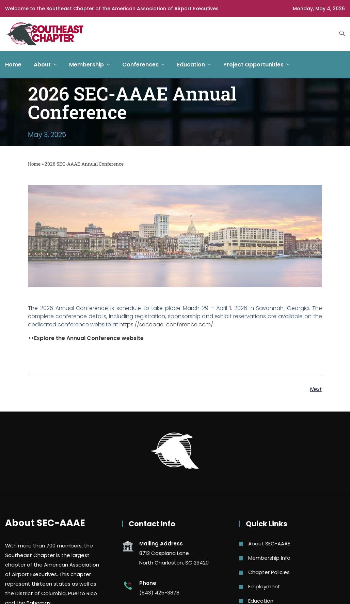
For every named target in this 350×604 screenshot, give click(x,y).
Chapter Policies (269, 572)
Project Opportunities (253, 64)
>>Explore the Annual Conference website (86, 338)
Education (191, 64)
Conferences (140, 64)
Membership (86, 64)
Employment (264, 586)
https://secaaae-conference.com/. (167, 324)
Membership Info (269, 557)
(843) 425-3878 (159, 592)
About (42, 64)
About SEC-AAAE (269, 543)
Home (13, 64)
